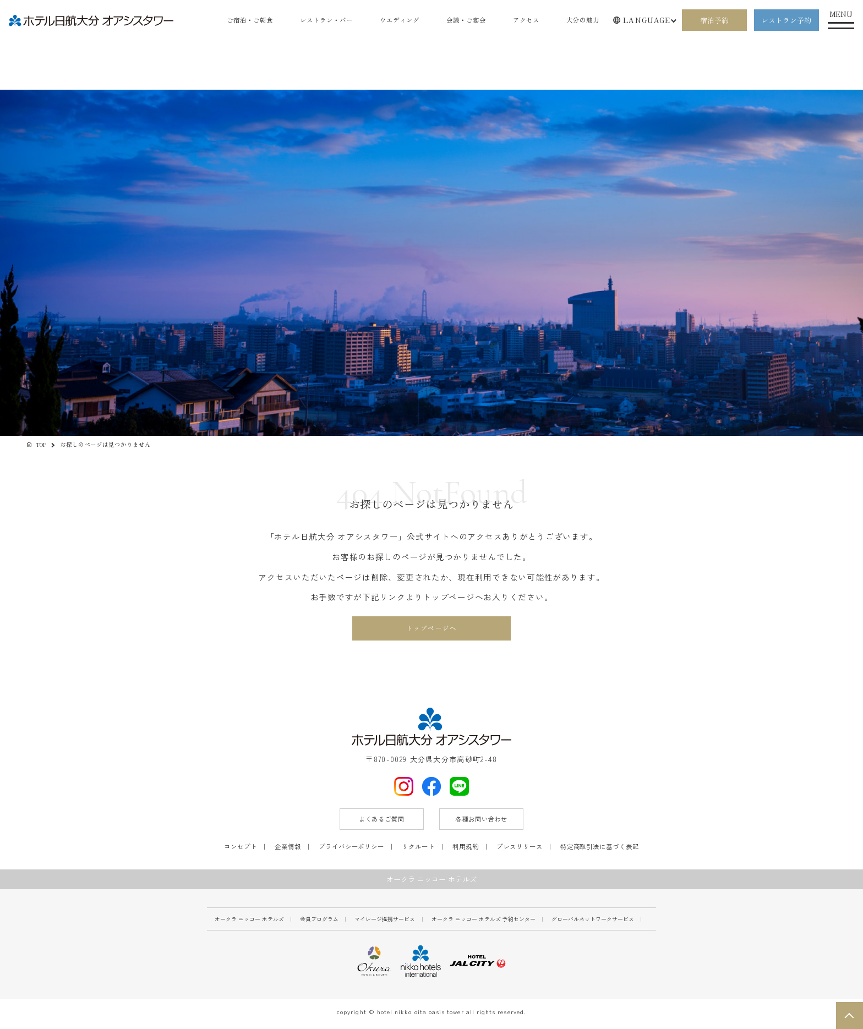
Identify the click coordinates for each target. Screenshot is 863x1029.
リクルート (418, 849)
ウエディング (389, 20)
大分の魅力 (581, 20)
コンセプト (240, 849)
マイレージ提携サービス (384, 922)
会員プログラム (319, 922)
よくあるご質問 (382, 822)
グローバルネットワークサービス (592, 922)
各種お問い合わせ (481, 822)
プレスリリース (519, 849)
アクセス (522, 20)
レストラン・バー (312, 20)
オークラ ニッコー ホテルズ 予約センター (484, 922)
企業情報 (288, 849)
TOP (42, 444)
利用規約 (465, 849)
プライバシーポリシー (351, 849)
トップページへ (431, 630)
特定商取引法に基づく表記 (599, 849)
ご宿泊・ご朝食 (232, 20)
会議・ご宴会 (459, 20)
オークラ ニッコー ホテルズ (249, 922)
